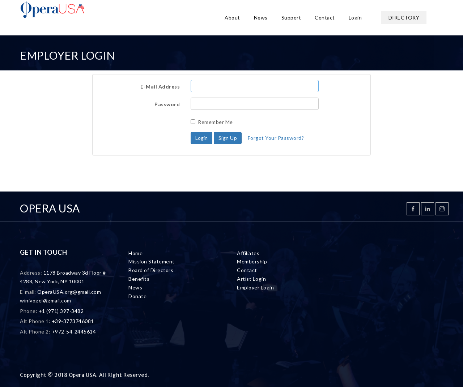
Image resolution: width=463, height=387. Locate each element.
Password (167, 104)
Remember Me (212, 122)
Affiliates (248, 253)
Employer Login (255, 287)
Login (355, 17)
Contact (325, 17)
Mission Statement (151, 261)
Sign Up (227, 138)
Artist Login (251, 279)
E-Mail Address (160, 86)
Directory (404, 17)
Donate (137, 296)
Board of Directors (150, 270)
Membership (252, 261)
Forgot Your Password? (276, 138)
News (261, 17)
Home (135, 253)
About (232, 17)
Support (291, 17)
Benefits (138, 279)
